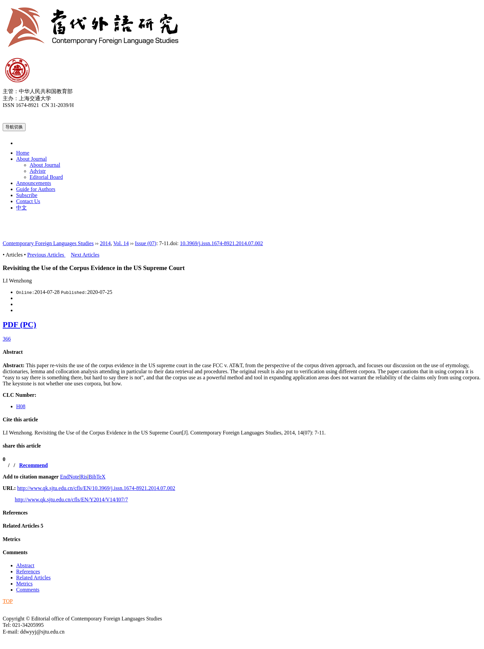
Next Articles (85, 255)
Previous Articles (46, 255)
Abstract (13, 352)
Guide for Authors (35, 189)
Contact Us (28, 201)
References (15, 513)
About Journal (31, 159)
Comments (15, 552)
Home (22, 153)
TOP (8, 601)
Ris (83, 477)
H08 (21, 406)
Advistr (38, 171)
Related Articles (23, 526)
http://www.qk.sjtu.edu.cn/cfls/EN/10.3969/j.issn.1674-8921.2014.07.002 (96, 488)
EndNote (69, 477)
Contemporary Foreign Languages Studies (48, 243)
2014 (105, 243)
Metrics (11, 539)
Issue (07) (146, 243)
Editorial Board (46, 177)
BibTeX (96, 477)
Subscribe (26, 195)
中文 (21, 208)
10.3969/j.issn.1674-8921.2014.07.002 (221, 243)
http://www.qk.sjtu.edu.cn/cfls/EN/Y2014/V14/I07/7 (71, 499)
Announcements (33, 183)
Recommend (33, 465)
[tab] (242, 352)
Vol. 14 (121, 243)
